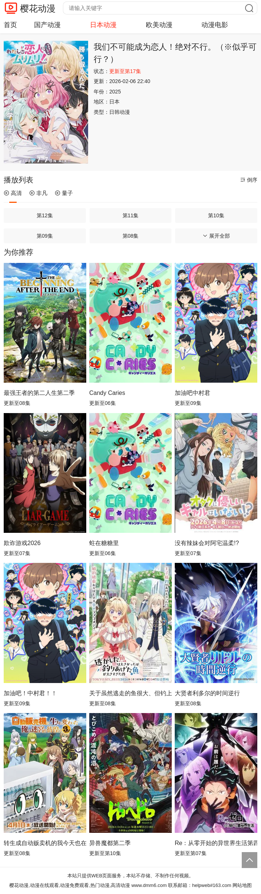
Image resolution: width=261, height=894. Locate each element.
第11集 (131, 215)
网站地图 (242, 885)
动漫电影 (214, 25)
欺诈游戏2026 (22, 543)
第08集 (131, 236)
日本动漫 (103, 25)
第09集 (45, 236)
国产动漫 (47, 25)
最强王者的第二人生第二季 (39, 393)
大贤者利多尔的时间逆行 (207, 693)
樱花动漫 (38, 8)
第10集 (216, 215)
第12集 (45, 215)
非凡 (38, 193)
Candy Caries (107, 393)
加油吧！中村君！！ (30, 693)
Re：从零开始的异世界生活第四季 (216, 843)
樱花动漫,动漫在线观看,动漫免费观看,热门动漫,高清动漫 (69, 885)
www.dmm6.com (149, 885)
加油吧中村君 (192, 393)
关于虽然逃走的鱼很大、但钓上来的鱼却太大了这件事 (130, 693)
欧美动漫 (159, 25)
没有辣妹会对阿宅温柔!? (207, 543)
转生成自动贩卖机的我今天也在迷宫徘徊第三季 (45, 843)
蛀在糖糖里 (104, 543)
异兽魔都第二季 (110, 843)
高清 (13, 193)
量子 (64, 193)
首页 (10, 25)
